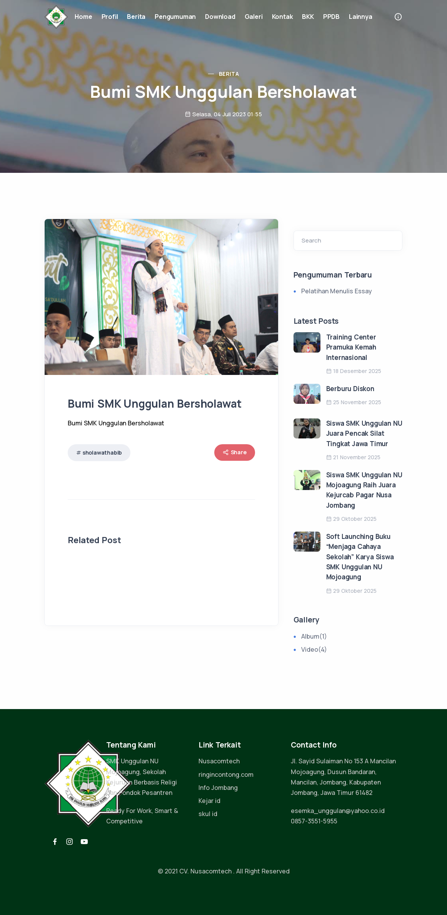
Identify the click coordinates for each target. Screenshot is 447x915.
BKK (308, 16)
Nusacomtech (219, 761)
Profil (110, 16)
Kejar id (209, 800)
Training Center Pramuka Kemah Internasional (351, 347)
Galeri (254, 16)
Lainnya (360, 16)
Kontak (282, 16)
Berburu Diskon (350, 388)
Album (314, 636)
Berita (136, 16)
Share (235, 452)
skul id (207, 814)
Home (83, 16)
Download (220, 16)
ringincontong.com (226, 774)
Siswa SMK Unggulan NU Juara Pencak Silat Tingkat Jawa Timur (364, 433)
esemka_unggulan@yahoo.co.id (338, 810)
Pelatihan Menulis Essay (336, 291)
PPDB (331, 16)
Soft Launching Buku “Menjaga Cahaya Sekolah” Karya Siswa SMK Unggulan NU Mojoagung (360, 556)
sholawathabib (102, 452)
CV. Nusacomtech (205, 871)
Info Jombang (218, 787)
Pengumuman (175, 16)
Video (314, 649)
